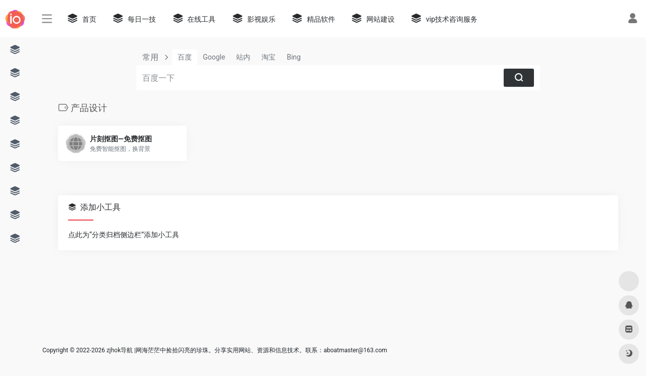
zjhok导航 (119, 350)
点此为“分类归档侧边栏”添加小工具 (123, 235)
